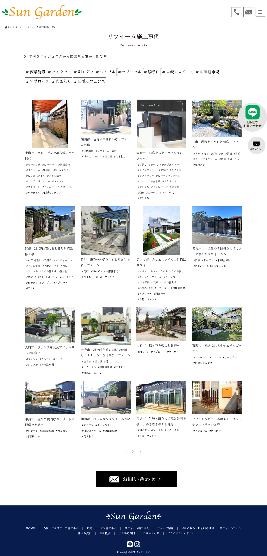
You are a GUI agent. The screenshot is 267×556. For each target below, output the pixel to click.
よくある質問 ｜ (131, 533)
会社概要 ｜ (109, 533)
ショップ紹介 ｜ (169, 528)
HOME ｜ (34, 528)
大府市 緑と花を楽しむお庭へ (158, 345)
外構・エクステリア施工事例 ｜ (65, 528)
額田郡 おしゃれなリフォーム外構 (105, 419)
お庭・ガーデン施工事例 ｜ (106, 528)
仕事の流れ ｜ (89, 533)
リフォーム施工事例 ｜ (141, 528)
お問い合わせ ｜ (155, 533)
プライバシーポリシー (181, 533)
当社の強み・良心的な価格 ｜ (201, 528)
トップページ (13, 27)
